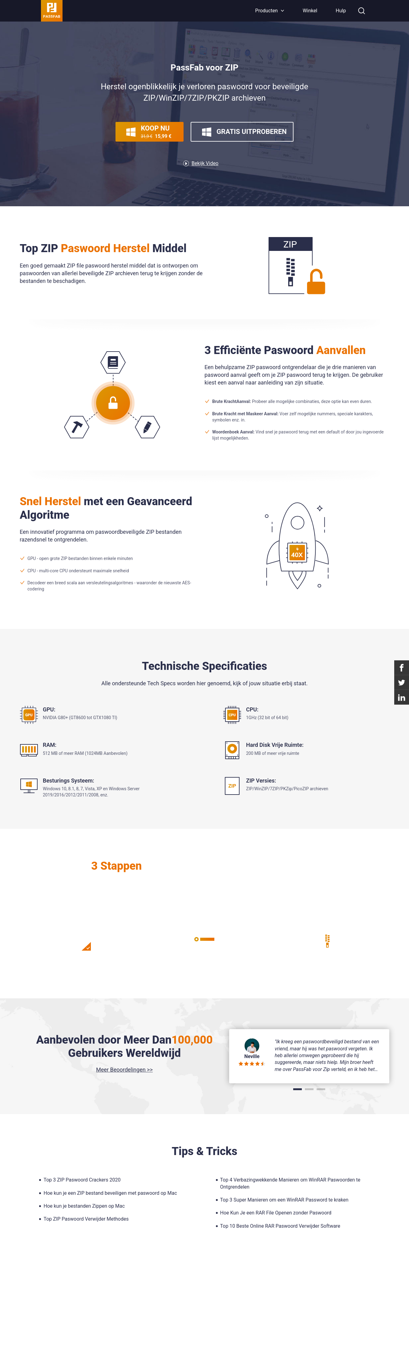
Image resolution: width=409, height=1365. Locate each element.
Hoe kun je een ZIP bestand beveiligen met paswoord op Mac (110, 1193)
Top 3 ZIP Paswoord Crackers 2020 (81, 1180)
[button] (297, 1089)
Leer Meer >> (204, 904)
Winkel (310, 11)
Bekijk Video (205, 163)
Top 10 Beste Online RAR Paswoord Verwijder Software (280, 1226)
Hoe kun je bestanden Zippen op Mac (84, 1206)
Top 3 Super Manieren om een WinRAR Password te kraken (284, 1200)
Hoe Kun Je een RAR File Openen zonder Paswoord (276, 1213)
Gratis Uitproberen (244, 132)
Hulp (341, 11)
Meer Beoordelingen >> (124, 1069)
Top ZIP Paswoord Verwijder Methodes (85, 1219)
